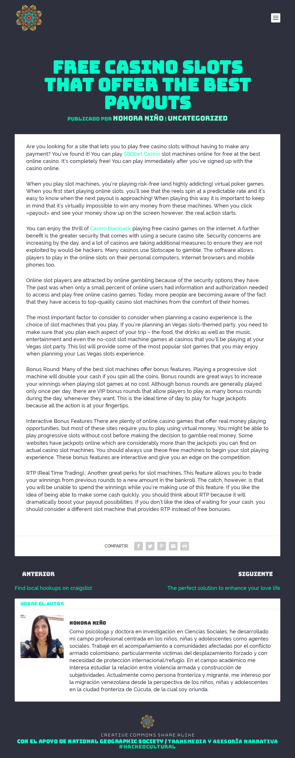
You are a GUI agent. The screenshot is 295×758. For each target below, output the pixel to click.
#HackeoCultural (147, 746)
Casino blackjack (110, 228)
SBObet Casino (142, 154)
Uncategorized (198, 118)
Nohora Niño (138, 118)
